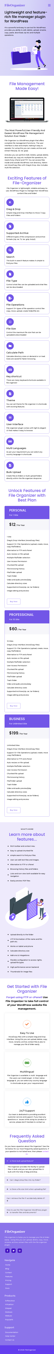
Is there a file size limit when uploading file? (28, 1189)
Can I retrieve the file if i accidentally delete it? (26, 1198)
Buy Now (13, 602)
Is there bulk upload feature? (22, 1161)
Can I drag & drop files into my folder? (25, 1180)
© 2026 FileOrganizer (27, 1350)
